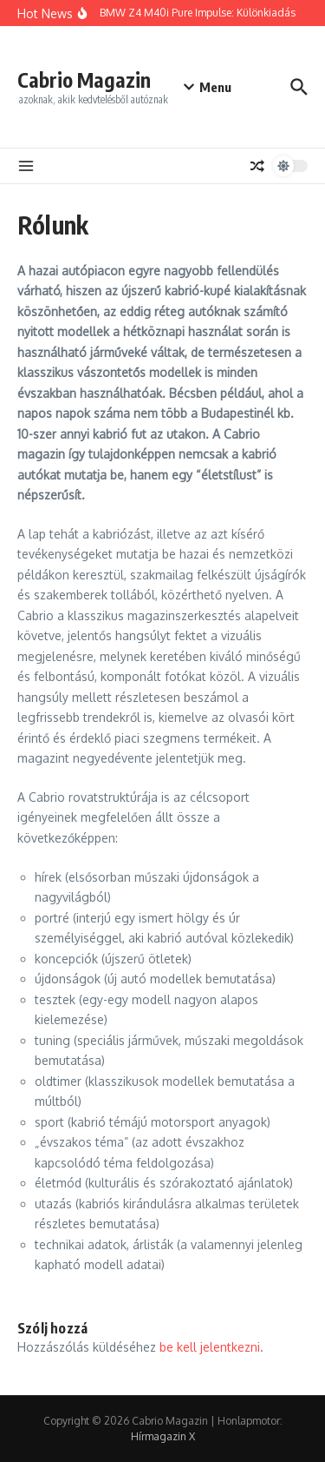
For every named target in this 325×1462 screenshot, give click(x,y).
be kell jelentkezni (209, 1347)
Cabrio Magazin (84, 79)
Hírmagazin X (163, 1436)
